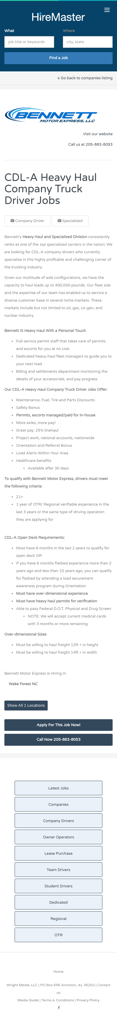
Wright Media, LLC (21, 985)
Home (58, 972)
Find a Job (58, 58)
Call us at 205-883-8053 (90, 144)
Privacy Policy (88, 1000)
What (9, 31)
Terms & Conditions (57, 1000)
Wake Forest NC (23, 684)
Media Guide (28, 1000)
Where (69, 31)
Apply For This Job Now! (58, 725)
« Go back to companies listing (85, 78)
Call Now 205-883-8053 (58, 739)
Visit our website (98, 134)
